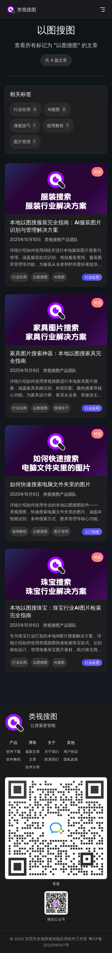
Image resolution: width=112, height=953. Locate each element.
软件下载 (13, 751)
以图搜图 (40, 277)
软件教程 (13, 759)
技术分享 (32, 767)
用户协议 (71, 751)
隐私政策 (71, 759)
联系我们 (52, 759)
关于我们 (52, 751)
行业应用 (26, 109)
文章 (32, 759)
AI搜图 (57, 109)
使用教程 (58, 125)
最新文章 (32, 751)
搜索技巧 (25, 125)
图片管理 (25, 142)
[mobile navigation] (102, 9)
